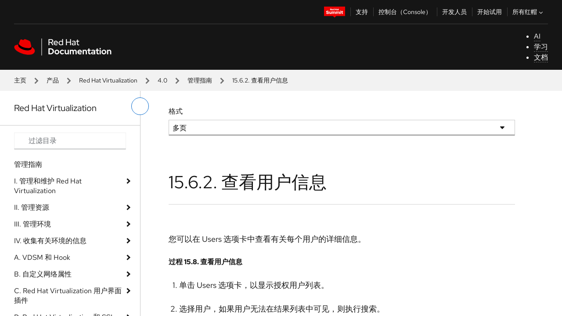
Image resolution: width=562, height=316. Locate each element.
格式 (176, 111)
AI (537, 36)
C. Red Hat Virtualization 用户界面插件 (68, 295)
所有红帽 (528, 12)
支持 (362, 12)
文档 (541, 57)
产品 (53, 80)
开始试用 (489, 12)
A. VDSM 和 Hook (42, 257)
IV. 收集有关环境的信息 (50, 240)
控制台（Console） (405, 12)
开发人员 (454, 12)
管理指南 (199, 80)
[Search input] (70, 141)
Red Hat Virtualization (108, 80)
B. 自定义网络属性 (43, 274)
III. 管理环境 (32, 224)
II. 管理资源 (31, 207)
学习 (541, 46)
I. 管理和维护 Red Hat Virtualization (48, 185)
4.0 (162, 80)
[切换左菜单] (140, 106)
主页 (20, 80)
